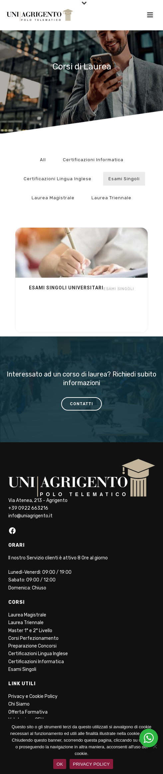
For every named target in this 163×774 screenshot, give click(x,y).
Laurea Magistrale (53, 197)
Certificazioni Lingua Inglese (57, 178)
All (43, 159)
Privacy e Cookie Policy (33, 696)
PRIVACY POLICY (91, 764)
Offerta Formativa (28, 712)
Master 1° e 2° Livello (30, 630)
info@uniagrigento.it (30, 516)
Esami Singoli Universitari (66, 287)
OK (60, 764)
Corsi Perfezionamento (33, 638)
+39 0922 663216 (28, 508)
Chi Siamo (19, 704)
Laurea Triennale (111, 197)
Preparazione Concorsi (32, 646)
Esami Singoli (124, 178)
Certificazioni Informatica (93, 159)
